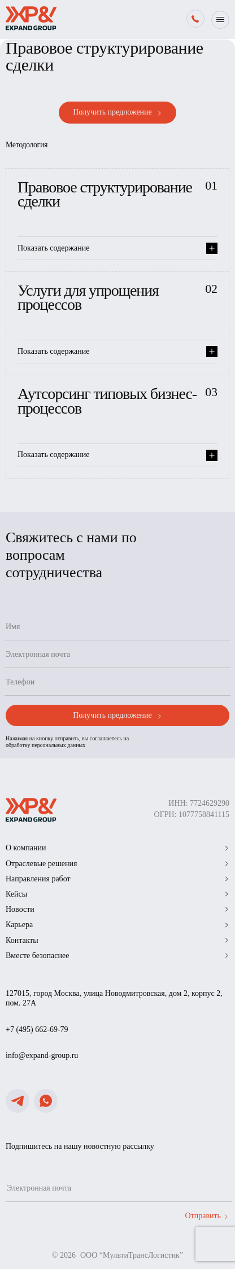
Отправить (207, 1215)
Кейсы (117, 894)
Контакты (117, 940)
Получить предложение (117, 112)
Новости (117, 909)
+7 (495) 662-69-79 (37, 1029)
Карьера (117, 924)
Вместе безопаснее (117, 955)
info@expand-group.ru (42, 1055)
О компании (117, 848)
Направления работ (117, 879)
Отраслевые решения (117, 863)
